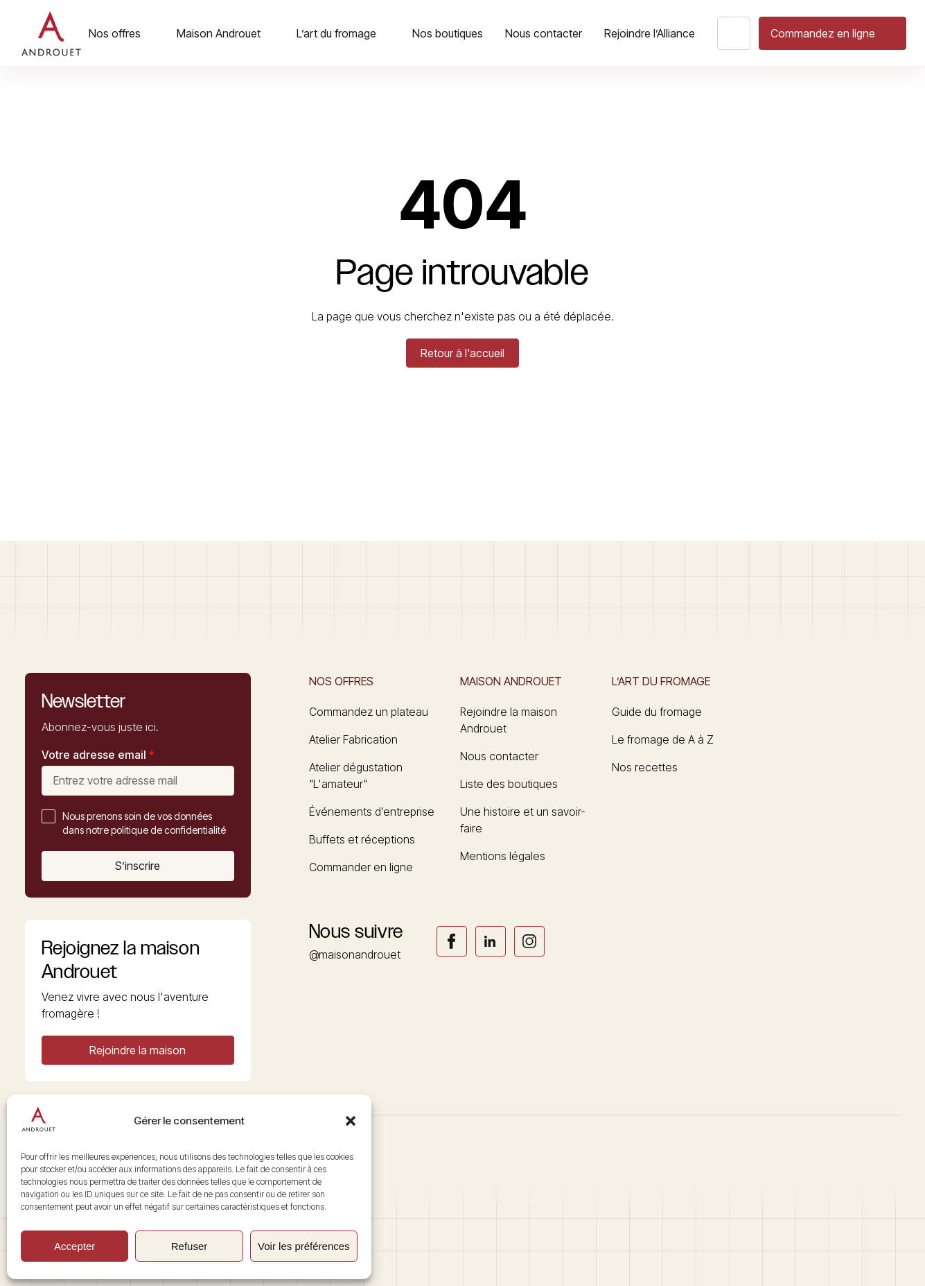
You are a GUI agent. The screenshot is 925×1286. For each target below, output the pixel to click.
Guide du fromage (657, 712)
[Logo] (50, 33)
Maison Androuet (219, 33)
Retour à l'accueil (462, 353)
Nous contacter (543, 33)
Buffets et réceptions (362, 839)
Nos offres (115, 33)
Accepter (74, 1246)
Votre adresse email (98, 754)
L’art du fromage (336, 33)
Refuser (189, 1246)
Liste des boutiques (509, 784)
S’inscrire (137, 866)
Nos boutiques (447, 33)
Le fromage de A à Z (663, 739)
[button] (351, 1121)
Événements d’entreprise (371, 811)
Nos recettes (645, 767)
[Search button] (733, 33)
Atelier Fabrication (353, 739)
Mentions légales (502, 856)
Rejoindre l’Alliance (649, 33)
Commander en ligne (361, 867)
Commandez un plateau (368, 712)
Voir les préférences (304, 1246)
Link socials (452, 941)
